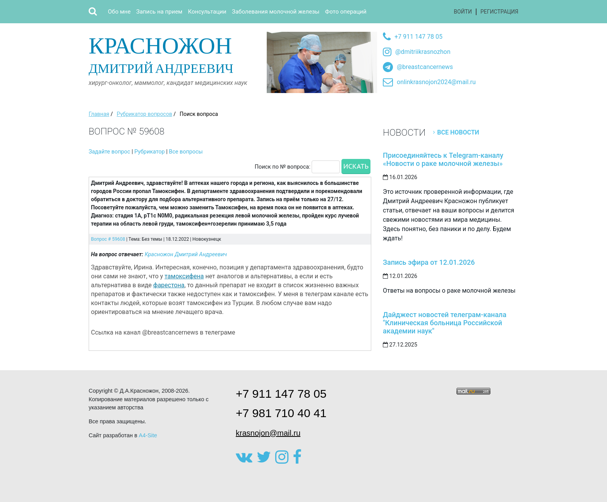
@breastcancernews (425, 67)
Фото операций (346, 11)
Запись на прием (159, 11)
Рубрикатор (149, 151)
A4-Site (148, 435)
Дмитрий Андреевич (175, 54)
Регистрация (499, 12)
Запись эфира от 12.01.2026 (429, 262)
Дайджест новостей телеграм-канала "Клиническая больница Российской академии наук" (444, 323)
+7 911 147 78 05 (418, 36)
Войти (463, 12)
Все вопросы (185, 151)
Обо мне (119, 11)
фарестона (169, 285)
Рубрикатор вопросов (144, 114)
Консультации (207, 11)
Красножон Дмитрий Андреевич (186, 254)
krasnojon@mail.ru (268, 433)
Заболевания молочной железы (275, 11)
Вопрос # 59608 (108, 239)
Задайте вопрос (109, 151)
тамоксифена (184, 276)
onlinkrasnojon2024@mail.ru (436, 82)
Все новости (458, 132)
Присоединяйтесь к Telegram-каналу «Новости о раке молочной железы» (443, 159)
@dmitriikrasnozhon (422, 51)
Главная (99, 114)
